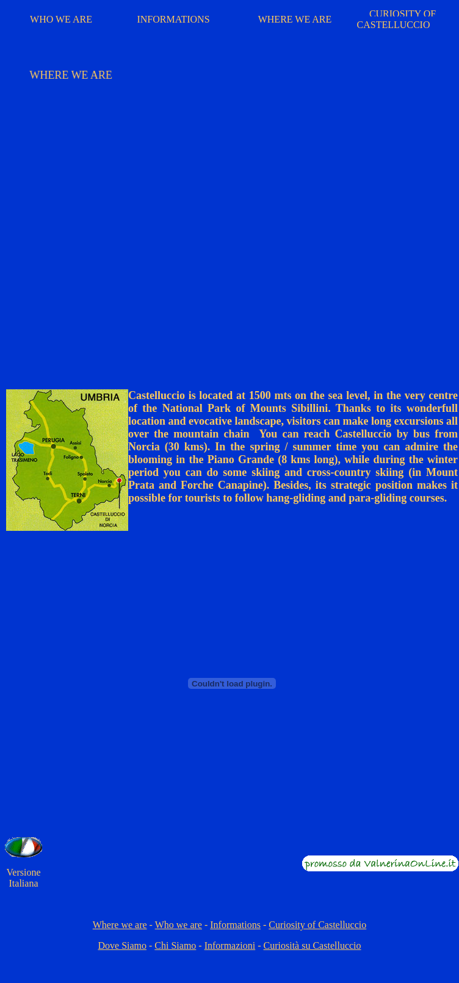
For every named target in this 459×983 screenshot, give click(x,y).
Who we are (178, 925)
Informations (235, 925)
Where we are (120, 925)
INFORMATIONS (173, 19)
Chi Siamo (175, 945)
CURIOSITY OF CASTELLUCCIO (396, 19)
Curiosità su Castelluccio (312, 945)
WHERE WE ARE (295, 19)
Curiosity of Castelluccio (317, 925)
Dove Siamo (122, 945)
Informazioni (230, 945)
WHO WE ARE (61, 19)
